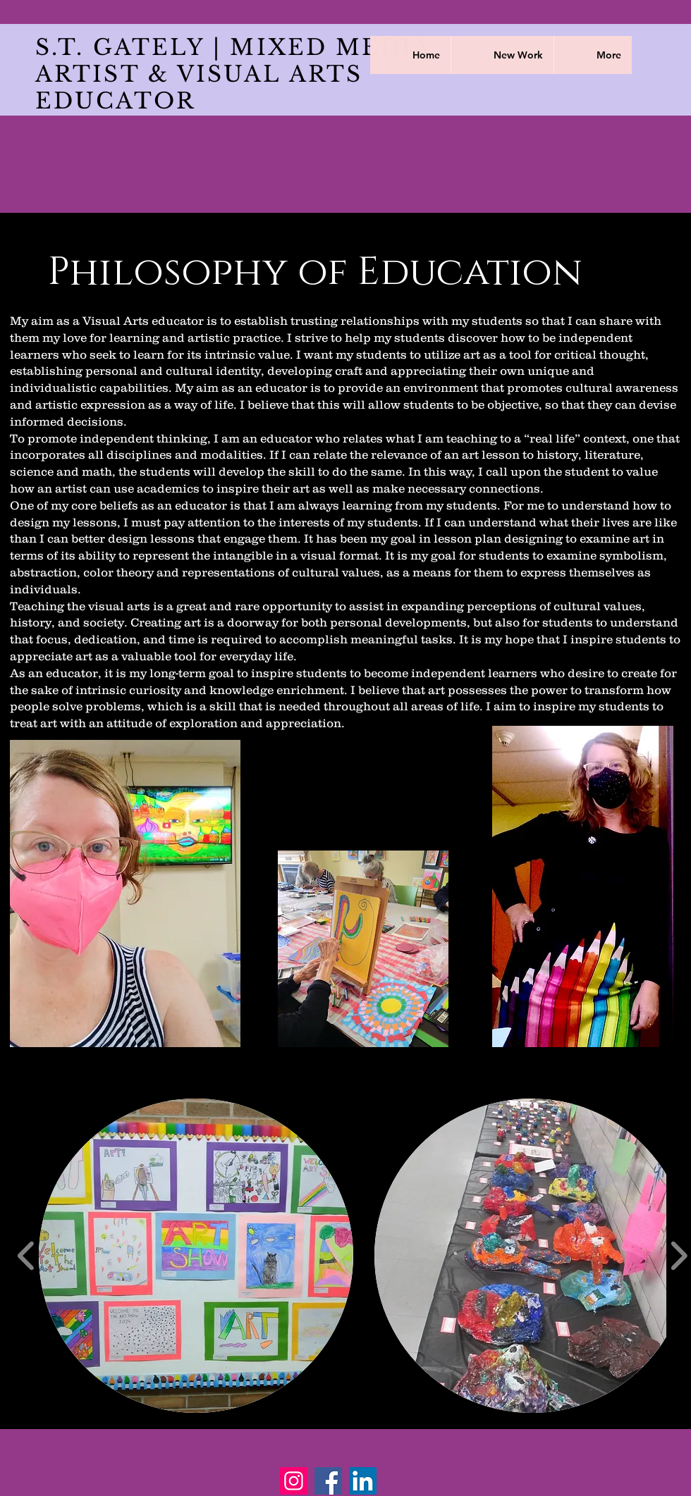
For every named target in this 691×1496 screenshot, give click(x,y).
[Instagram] (293, 1481)
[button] (196, 1256)
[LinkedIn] (363, 1481)
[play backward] (26, 1255)
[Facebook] (328, 1481)
